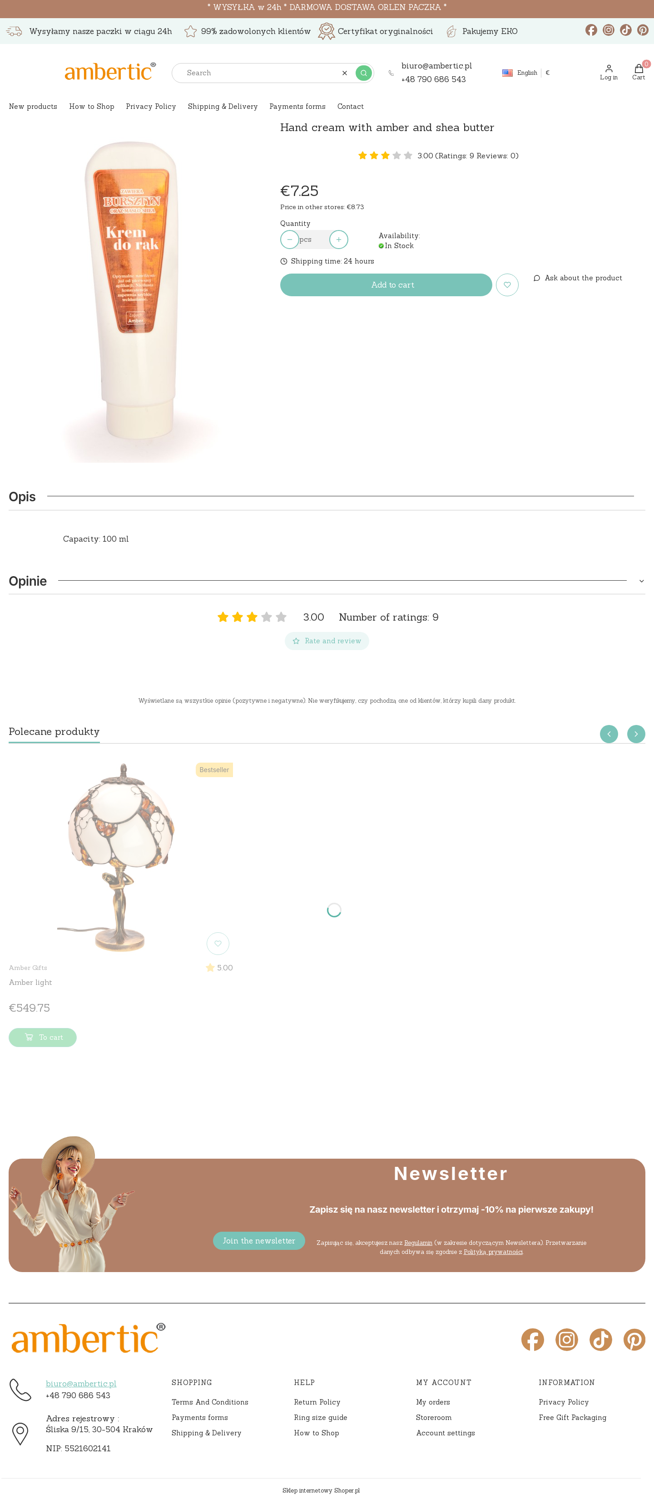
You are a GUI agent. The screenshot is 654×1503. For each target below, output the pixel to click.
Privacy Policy (564, 1402)
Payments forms (200, 1417)
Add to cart (392, 285)
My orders (433, 1402)
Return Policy (317, 1402)
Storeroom (434, 1417)
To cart (43, 1039)
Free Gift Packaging (572, 1417)
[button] (364, 73)
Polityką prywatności (492, 1252)
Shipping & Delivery (207, 1433)
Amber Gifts (28, 968)
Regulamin (418, 1243)
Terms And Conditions (210, 1402)
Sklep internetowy (321, 1490)
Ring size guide (320, 1417)
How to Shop (316, 1433)
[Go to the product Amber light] (121, 859)
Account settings (445, 1433)
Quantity (295, 223)
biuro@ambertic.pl (81, 1384)
